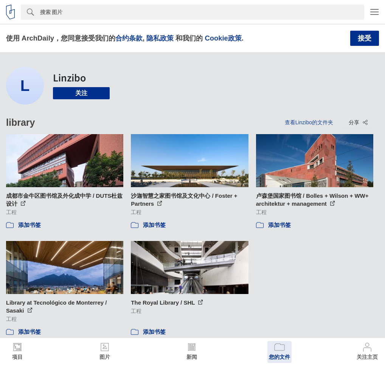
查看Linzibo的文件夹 (309, 122)
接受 (364, 38)
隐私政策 (160, 38)
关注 (81, 93)
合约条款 (129, 38)
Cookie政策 (223, 38)
